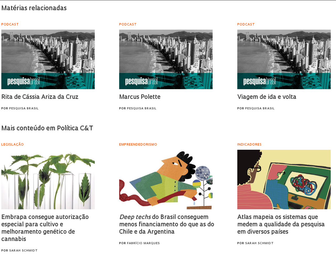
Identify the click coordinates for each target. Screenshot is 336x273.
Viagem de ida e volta (266, 97)
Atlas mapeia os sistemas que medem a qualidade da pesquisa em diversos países (281, 225)
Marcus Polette (139, 97)
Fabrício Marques (143, 243)
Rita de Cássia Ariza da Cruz (39, 97)
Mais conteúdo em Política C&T (47, 129)
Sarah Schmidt (23, 250)
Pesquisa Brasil (24, 108)
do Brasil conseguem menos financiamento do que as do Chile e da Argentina (166, 225)
